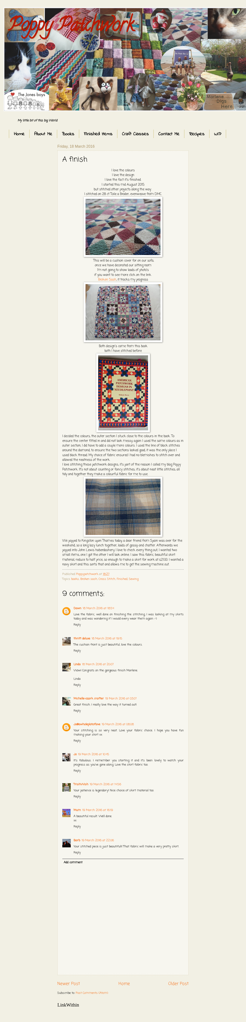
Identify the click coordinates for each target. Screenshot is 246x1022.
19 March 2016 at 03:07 (121, 698)
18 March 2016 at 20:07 (98, 664)
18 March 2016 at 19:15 (107, 638)
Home (19, 134)
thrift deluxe (82, 638)
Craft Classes (135, 134)
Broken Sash (107, 279)
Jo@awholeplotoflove (87, 724)
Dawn (77, 608)
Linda (77, 664)
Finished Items (98, 134)
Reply (77, 625)
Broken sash (88, 579)
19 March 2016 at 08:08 (118, 724)
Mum (77, 810)
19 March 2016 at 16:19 (97, 810)
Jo (75, 754)
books (75, 579)
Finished (122, 579)
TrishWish (81, 784)
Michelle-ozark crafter (89, 698)
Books (68, 134)
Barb (77, 840)
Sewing (133, 579)
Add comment (73, 862)
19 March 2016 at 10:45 (93, 754)
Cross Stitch (107, 579)
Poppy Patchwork (71, 26)
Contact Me (168, 134)
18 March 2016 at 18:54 (98, 608)
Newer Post (68, 984)
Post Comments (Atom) (92, 993)
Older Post (178, 984)
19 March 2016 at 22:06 (98, 840)
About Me (43, 134)
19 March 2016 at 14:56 (105, 784)
